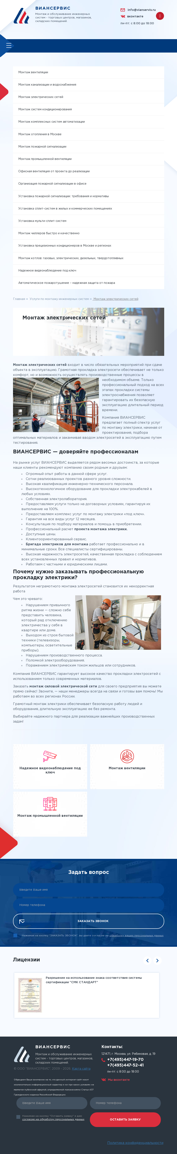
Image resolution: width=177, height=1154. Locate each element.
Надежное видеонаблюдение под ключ (47, 271)
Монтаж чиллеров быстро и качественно (49, 234)
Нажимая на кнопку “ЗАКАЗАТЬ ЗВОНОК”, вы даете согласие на (93, 936)
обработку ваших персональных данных (136, 936)
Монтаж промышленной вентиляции (45, 160)
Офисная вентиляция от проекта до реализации (54, 172)
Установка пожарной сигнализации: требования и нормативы (63, 197)
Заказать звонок (93, 922)
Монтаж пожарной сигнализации (42, 147)
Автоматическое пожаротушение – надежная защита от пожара (66, 284)
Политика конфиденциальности (135, 1143)
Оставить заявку (125, 1119)
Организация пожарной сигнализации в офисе (52, 184)
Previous (147, 961)
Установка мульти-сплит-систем (42, 222)
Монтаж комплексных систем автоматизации (51, 122)
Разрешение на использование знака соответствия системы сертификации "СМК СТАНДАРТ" (93, 980)
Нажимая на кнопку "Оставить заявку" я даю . (53, 1118)
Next (157, 961)
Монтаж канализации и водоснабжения (47, 85)
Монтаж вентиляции (33, 73)
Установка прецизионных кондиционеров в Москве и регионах (64, 246)
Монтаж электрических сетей (40, 98)
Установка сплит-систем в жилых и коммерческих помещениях (65, 209)
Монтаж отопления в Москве (40, 135)
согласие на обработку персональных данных (53, 1119)
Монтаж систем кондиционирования (45, 110)
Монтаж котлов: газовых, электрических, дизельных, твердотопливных (70, 259)
